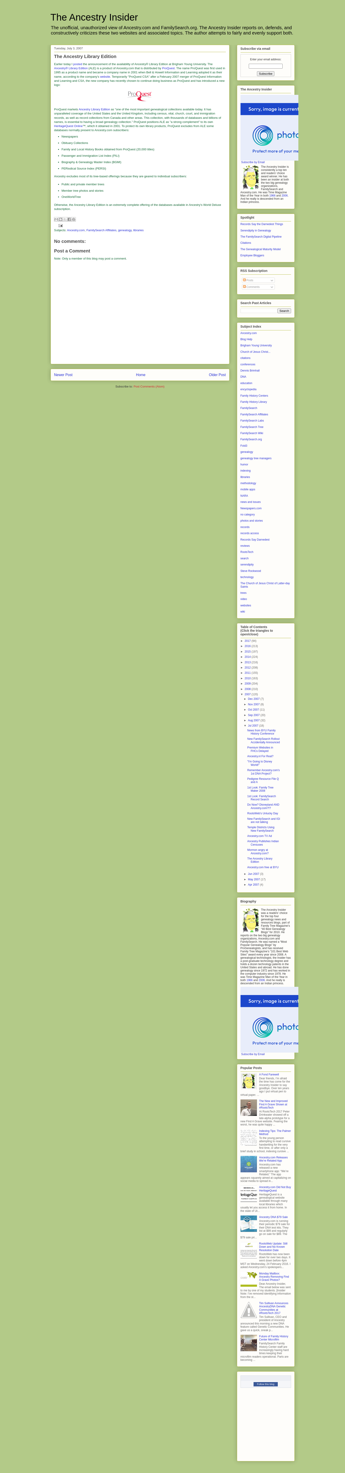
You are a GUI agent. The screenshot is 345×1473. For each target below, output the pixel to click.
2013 (248, 662)
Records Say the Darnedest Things (262, 224)
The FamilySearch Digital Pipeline (261, 236)
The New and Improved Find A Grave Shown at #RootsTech (273, 1104)
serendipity (247, 564)
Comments (251, 287)
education (246, 383)
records (245, 527)
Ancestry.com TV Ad (259, 836)
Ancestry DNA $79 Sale (273, 1217)
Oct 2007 (254, 709)
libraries (138, 230)
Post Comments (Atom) (149, 386)
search (245, 558)
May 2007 (254, 879)
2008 (248, 689)
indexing (246, 470)
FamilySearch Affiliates (101, 230)
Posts (248, 280)
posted (77, 64)
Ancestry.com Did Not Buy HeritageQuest (275, 1189)
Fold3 (244, 445)
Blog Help (246, 339)
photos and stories (252, 520)
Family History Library (254, 401)
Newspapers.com (251, 508)
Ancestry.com (76, 230)
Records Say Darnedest (255, 539)
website (105, 76)
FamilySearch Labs (252, 420)
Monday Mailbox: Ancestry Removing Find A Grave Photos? (274, 1277)
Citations (246, 242)
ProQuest (168, 68)
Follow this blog (265, 1384)
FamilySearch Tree (252, 427)
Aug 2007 (254, 720)
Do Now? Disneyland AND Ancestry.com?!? (263, 806)
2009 (248, 683)
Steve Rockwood (251, 571)
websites (246, 605)
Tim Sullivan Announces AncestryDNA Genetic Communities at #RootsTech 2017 (273, 1308)
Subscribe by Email (253, 162)
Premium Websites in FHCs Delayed (260, 749)
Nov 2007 (254, 704)
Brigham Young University (256, 345)
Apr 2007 (254, 884)
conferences (248, 364)
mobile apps (248, 489)
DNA (243, 376)
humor (244, 464)
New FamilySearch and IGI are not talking (263, 820)
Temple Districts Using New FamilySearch (260, 829)
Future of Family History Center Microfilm (273, 1338)
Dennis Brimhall (250, 370)
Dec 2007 (254, 699)
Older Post (217, 375)
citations (246, 358)
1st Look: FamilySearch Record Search (261, 798)
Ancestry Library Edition (94, 109)
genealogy (124, 230)
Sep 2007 (254, 715)
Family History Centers (254, 395)
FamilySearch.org (251, 439)
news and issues (251, 502)
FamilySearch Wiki (252, 433)
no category (248, 514)
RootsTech (247, 552)
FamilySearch (249, 408)
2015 (248, 651)
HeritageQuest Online (68, 126)
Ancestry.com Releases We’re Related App (273, 1159)
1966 (272, 195)
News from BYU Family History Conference (261, 732)
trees (244, 593)
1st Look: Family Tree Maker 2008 (260, 789)
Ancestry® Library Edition (71, 68)
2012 (248, 667)
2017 (248, 640)
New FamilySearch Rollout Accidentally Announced (263, 740)
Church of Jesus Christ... (255, 351)
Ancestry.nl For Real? (260, 756)
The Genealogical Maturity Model (261, 249)
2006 (285, 195)
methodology (248, 483)
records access (250, 533)
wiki (243, 611)
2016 (248, 646)
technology (247, 577)
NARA (244, 495)
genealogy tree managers (256, 458)
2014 (248, 656)
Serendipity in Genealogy (256, 230)
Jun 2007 (254, 874)
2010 (248, 678)
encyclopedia (249, 389)
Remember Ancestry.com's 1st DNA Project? (263, 772)
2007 (248, 694)
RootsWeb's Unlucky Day (262, 813)
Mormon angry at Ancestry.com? (257, 851)
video (244, 599)
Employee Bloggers (252, 255)
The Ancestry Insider (94, 17)
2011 (248, 672)
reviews (245, 545)
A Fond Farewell (269, 1074)
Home (141, 375)
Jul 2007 (253, 725)
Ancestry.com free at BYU (262, 867)
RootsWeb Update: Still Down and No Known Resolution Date (273, 1247)
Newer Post (63, 375)
